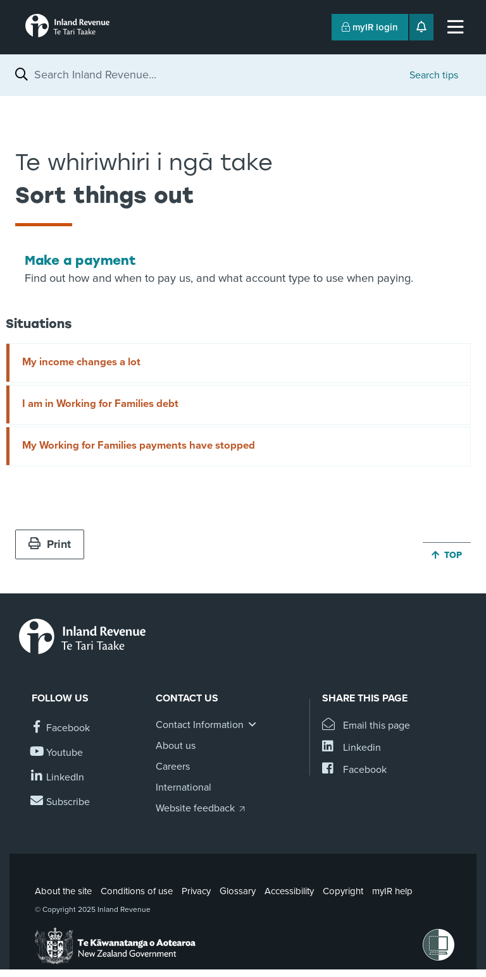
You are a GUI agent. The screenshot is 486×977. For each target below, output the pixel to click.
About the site (63, 891)
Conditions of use (137, 891)
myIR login (370, 27)
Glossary (238, 891)
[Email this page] (366, 726)
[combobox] (215, 74)
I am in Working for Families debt (100, 403)
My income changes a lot (81, 362)
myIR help (392, 891)
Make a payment (80, 260)
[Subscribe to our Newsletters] (61, 802)
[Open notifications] (421, 27)
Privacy (196, 891)
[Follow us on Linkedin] (58, 778)
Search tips (433, 75)
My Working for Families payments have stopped (138, 445)
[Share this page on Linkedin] (351, 748)
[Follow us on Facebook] (61, 728)
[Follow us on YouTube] (57, 753)
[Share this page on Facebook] (354, 770)
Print (49, 544)
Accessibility (289, 891)
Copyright (343, 891)
